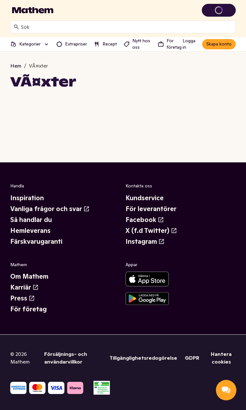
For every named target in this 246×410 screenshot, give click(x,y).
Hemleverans (30, 230)
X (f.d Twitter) (151, 230)
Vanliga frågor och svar (50, 209)
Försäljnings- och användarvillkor (65, 358)
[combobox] (127, 27)
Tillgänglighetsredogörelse (143, 358)
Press (22, 298)
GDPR (192, 358)
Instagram (145, 241)
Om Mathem (29, 276)
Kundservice (145, 198)
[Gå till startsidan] (32, 10)
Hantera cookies (221, 358)
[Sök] (16, 27)
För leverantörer (151, 209)
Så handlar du (31, 220)
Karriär (24, 287)
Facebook (145, 220)
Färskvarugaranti (36, 241)
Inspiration (27, 198)
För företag (28, 309)
